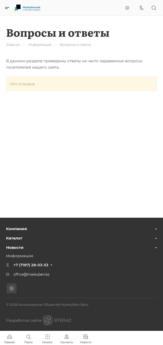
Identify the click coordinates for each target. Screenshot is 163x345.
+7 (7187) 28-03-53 (30, 264)
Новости (15, 247)
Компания (16, 228)
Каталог (14, 238)
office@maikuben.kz (31, 274)
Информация (19, 255)
